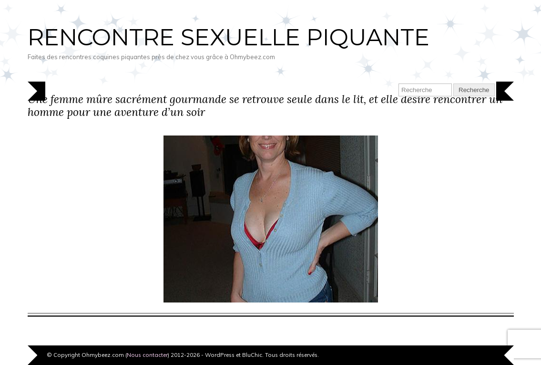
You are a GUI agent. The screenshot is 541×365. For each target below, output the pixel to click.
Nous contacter (147, 354)
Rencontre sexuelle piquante (228, 37)
